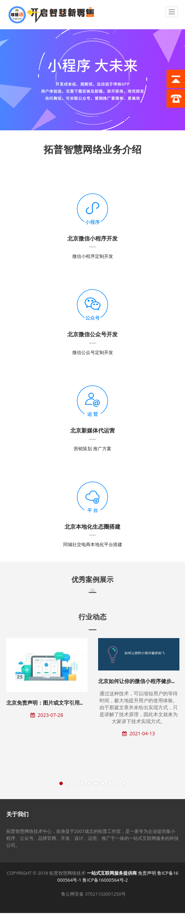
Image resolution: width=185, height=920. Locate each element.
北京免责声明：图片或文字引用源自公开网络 (58, 703)
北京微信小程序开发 (92, 238)
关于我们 (17, 814)
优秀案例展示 (92, 579)
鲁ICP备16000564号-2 (105, 880)
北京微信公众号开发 (92, 334)
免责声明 (147, 873)
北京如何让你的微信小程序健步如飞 (140, 681)
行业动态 (92, 617)
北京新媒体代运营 (92, 430)
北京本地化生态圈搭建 (92, 526)
